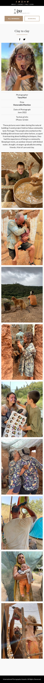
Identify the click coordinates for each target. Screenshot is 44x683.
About (13, 4)
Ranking (32, 19)
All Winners (13, 19)
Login (32, 4)
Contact (21, 4)
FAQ (26, 4)
